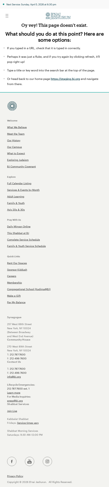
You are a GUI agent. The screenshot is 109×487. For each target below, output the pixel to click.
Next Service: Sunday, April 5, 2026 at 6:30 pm (31, 4)
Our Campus (14, 146)
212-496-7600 (18, 358)
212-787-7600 (17, 354)
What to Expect (16, 153)
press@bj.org (15, 400)
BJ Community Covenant (21, 166)
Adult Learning (15, 196)
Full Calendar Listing (19, 183)
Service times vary (28, 422)
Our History (13, 140)
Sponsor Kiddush (17, 269)
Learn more (13, 392)
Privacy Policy (15, 476)
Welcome (12, 120)
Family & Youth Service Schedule (26, 245)
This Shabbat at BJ (18, 233)
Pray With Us (14, 219)
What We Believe (17, 127)
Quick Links (13, 256)
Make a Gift (14, 295)
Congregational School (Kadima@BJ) (29, 289)
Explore (11, 176)
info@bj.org (14, 376)
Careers (11, 275)
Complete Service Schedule (23, 239)
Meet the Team (16, 133)
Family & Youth (16, 203)
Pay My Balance (16, 302)
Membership (14, 282)
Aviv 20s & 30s (16, 209)
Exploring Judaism (18, 159)
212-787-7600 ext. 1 (18, 388)
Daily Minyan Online (18, 226)
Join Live (12, 410)
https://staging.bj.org (65, 78)
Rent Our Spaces (17, 263)
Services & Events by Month (23, 189)
